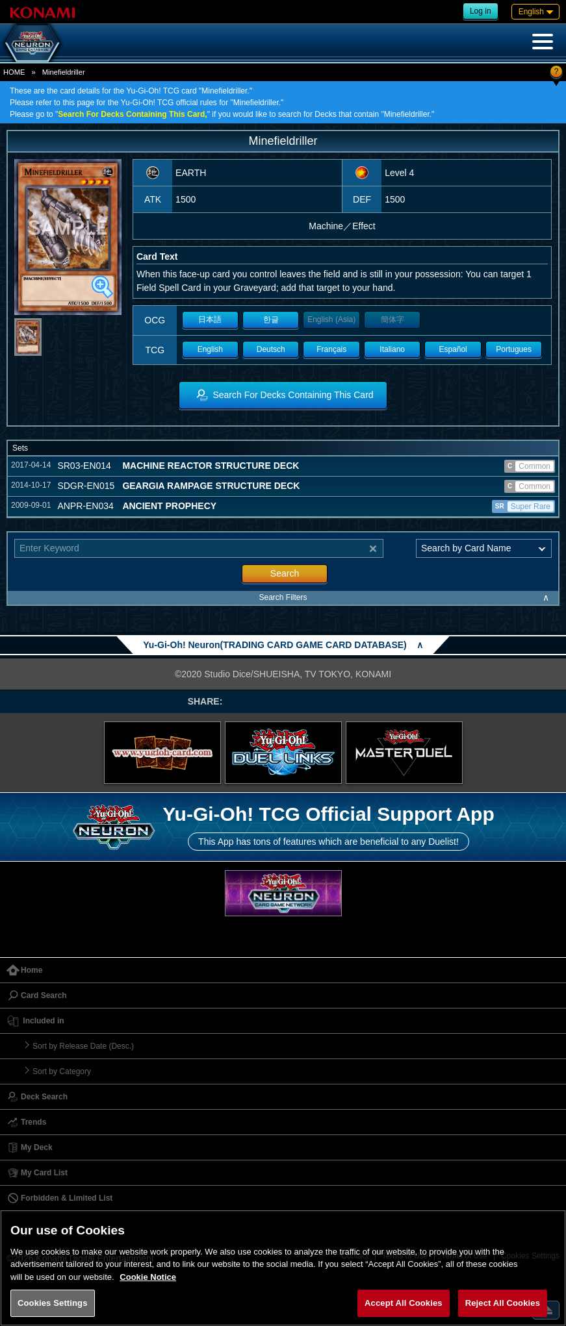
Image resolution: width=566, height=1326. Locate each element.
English (210, 349)
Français (331, 349)
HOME (14, 72)
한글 (271, 319)
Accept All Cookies (404, 1303)
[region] (283, 1268)
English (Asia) (331, 319)
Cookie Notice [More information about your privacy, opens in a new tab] (148, 1277)
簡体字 (392, 319)
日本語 (210, 319)
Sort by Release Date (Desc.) (83, 1046)
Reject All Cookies (502, 1303)
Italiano (392, 349)
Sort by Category (61, 1071)
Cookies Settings (53, 1303)
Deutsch (271, 349)
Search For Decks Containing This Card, (132, 114)
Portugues (514, 349)
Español (453, 349)
